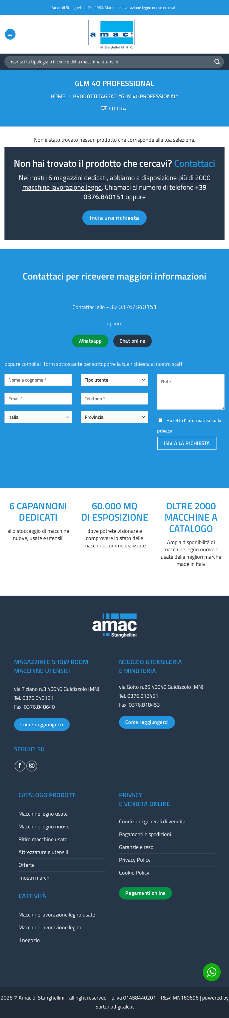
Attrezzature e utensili (43, 852)
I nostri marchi (34, 878)
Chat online (133, 341)
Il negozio (29, 940)
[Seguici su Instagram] (31, 766)
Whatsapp (90, 341)
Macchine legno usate (43, 814)
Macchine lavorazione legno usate (56, 915)
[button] (10, 34)
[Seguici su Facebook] (20, 766)
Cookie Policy (134, 873)
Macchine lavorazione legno (49, 927)
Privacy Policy (135, 860)
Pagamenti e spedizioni (145, 834)
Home (58, 96)
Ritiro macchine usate (42, 839)
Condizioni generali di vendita (152, 821)
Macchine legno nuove (43, 826)
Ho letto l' (189, 425)
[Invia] (217, 62)
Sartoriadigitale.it (114, 1007)
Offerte (26, 865)
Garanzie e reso (136, 847)
